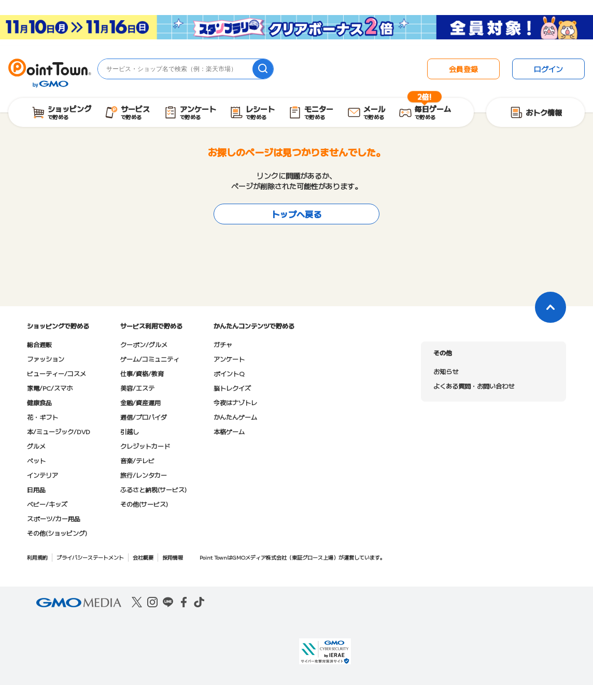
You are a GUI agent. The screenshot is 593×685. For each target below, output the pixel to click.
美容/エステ (137, 387)
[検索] (262, 69)
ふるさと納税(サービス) (153, 489)
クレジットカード (145, 445)
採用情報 (172, 557)
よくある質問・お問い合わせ (473, 385)
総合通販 (39, 344)
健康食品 (39, 402)
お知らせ (445, 371)
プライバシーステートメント (90, 557)
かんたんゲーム (235, 416)
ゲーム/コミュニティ (149, 358)
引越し (129, 431)
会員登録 (463, 69)
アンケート (229, 358)
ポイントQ (229, 373)
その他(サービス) (144, 504)
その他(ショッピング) (57, 533)
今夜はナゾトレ (235, 402)
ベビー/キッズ (47, 504)
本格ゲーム (229, 431)
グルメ (36, 445)
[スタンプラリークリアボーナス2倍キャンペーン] (296, 30)
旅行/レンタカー (143, 474)
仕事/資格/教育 (142, 373)
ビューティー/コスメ (56, 373)
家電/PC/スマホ (50, 387)
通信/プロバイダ (143, 416)
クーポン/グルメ (143, 344)
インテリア (42, 474)
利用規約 (37, 557)
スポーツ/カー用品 (53, 518)
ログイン (548, 69)
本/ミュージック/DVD (58, 431)
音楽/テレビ (137, 460)
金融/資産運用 (140, 402)
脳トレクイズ (232, 387)
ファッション (45, 358)
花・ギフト (42, 416)
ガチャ (223, 344)
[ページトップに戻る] (550, 307)
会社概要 (143, 557)
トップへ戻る (296, 214)
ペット (36, 460)
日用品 (36, 489)
